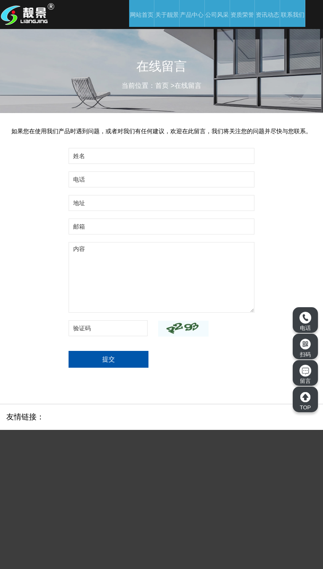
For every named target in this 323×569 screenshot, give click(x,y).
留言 (305, 374)
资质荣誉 (242, 14)
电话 (305, 321)
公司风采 (217, 14)
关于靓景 (167, 14)
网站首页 (142, 14)
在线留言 (188, 85)
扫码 (305, 348)
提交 (108, 359)
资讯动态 (267, 14)
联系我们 (292, 14)
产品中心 (192, 14)
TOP (305, 401)
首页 (162, 85)
